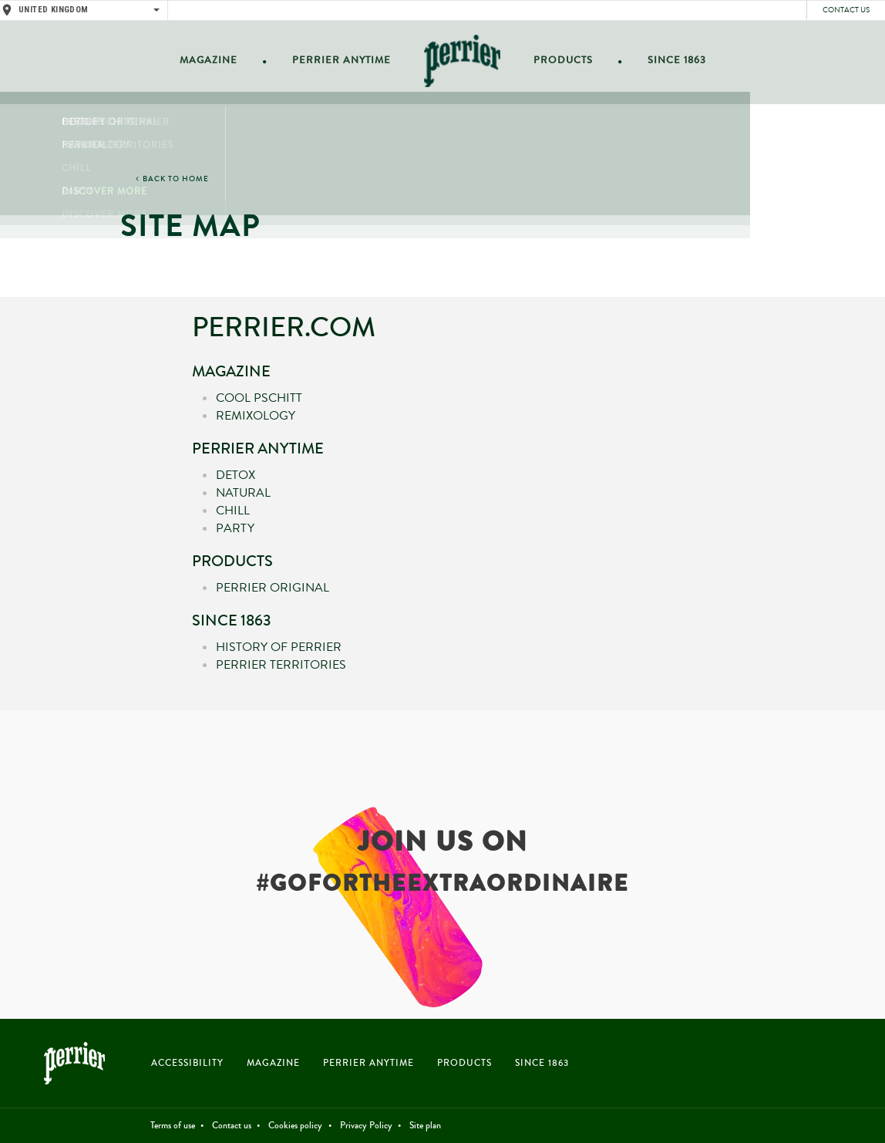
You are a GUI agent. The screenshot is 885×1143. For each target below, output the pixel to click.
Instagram (840, 1066)
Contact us (846, 10)
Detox (235, 475)
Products (559, 62)
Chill (233, 510)
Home (460, 62)
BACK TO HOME (176, 179)
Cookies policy (295, 1125)
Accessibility (187, 1063)
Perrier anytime (343, 62)
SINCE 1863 (542, 1063)
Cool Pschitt (259, 397)
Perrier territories (281, 664)
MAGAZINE (273, 1063)
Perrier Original (272, 587)
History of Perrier (279, 647)
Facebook (788, 1066)
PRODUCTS (464, 1063)
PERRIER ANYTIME (368, 1063)
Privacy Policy (366, 1125)
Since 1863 (668, 62)
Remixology (255, 415)
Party (235, 528)
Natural (243, 492)
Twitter (814, 1066)
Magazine (217, 62)
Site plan (425, 1125)
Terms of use (172, 1125)
